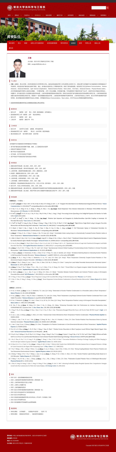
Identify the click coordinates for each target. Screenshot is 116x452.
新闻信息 (92, 15)
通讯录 (11, 48)
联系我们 (103, 15)
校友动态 (81, 15)
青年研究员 (64, 43)
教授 (25, 43)
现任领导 (12, 43)
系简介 (17, 15)
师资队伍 (38, 15)
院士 (19, 43)
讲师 (80, 43)
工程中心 (27, 15)
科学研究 (71, 15)
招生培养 (49, 15)
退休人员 (97, 43)
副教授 (106, 37)
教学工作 (60, 15)
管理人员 (88, 43)
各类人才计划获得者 (37, 43)
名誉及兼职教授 (52, 43)
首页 (9, 15)
